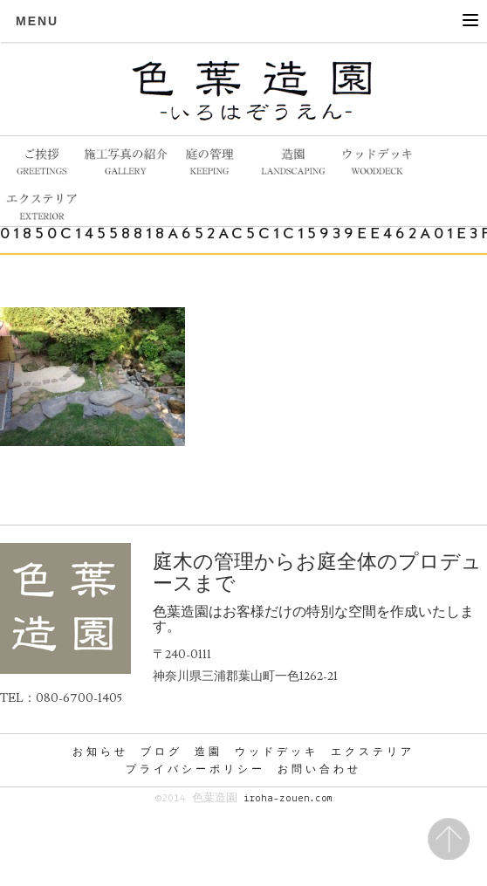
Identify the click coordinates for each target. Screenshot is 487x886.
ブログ (161, 752)
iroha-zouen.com (288, 798)
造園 (209, 752)
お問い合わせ (319, 769)
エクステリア (373, 752)
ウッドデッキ (277, 752)
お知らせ (100, 752)
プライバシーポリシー (195, 769)
